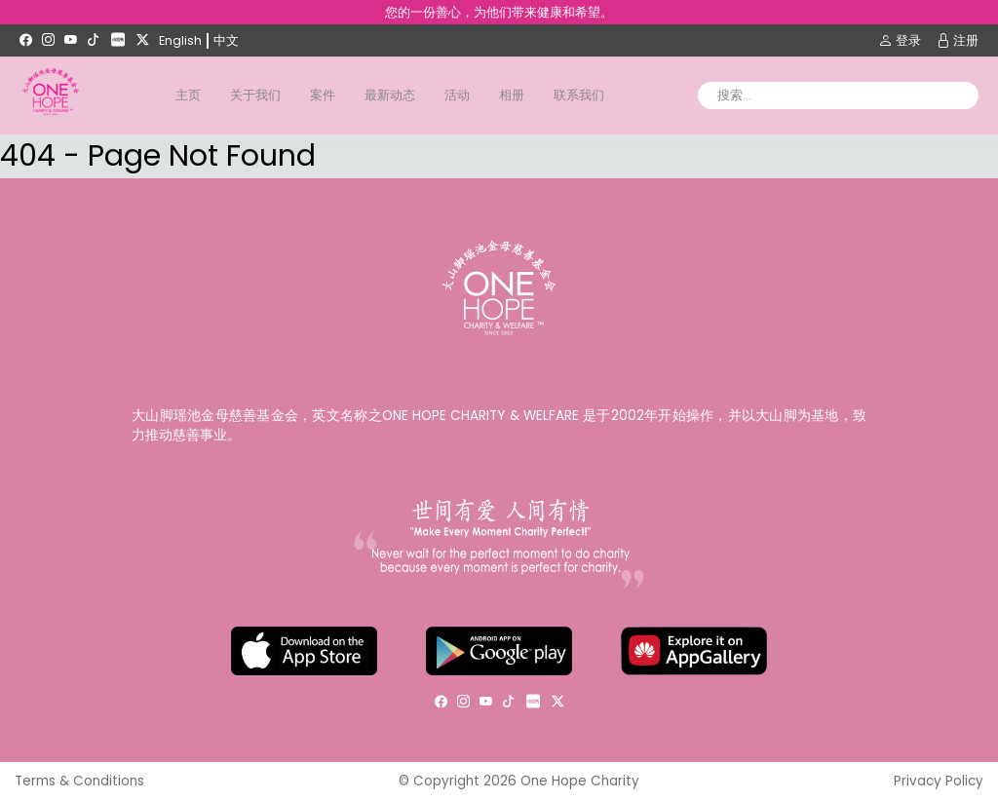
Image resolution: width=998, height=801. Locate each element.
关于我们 (255, 95)
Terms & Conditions (79, 781)
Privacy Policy (938, 781)
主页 (188, 95)
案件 (322, 95)
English (180, 40)
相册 (511, 95)
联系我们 (579, 95)
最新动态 (390, 95)
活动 (457, 95)
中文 (226, 40)
